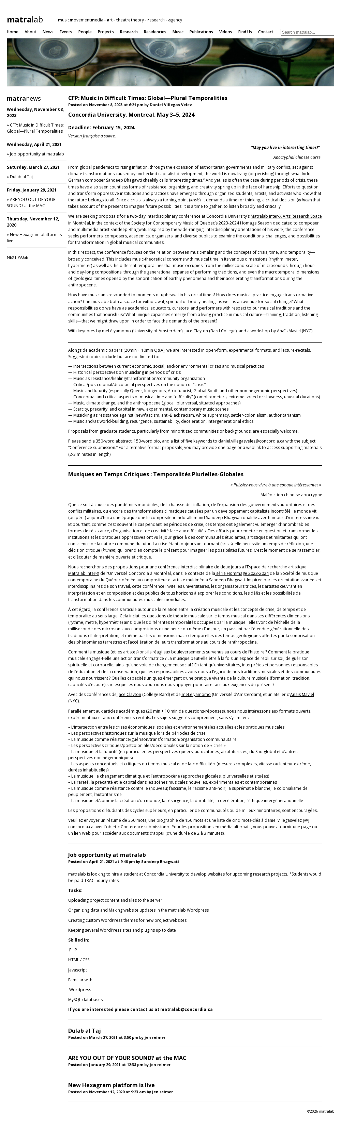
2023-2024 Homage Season (245, 223)
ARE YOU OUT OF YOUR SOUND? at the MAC (31, 203)
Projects (106, 32)
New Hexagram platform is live (111, 1085)
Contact (265, 32)
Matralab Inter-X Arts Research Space (286, 216)
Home (12, 32)
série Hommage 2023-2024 (242, 573)
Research (129, 32)
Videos (225, 32)
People (85, 32)
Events (66, 32)
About (30, 32)
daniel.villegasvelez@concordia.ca (251, 441)
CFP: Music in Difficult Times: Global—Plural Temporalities (35, 128)
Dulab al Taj (21, 177)
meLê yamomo (116, 331)
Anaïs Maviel (289, 331)
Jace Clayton (196, 331)
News (48, 32)
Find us (245, 32)
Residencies (155, 32)
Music (178, 32)
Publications (201, 32)
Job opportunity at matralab (37, 154)
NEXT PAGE (17, 257)
